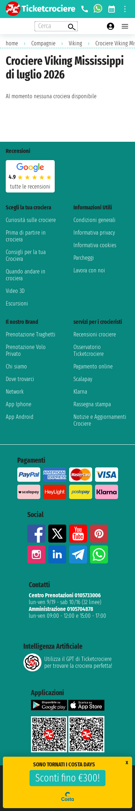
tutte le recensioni (30, 186)
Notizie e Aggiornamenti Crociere (99, 420)
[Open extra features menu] (56, 26)
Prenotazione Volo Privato (26, 350)
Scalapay (82, 379)
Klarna (80, 391)
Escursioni (17, 303)
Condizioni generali (94, 220)
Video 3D (15, 290)
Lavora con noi (89, 270)
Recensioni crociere (94, 334)
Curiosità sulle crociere (31, 220)
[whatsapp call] (98, 9)
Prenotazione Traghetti (30, 334)
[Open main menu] (125, 26)
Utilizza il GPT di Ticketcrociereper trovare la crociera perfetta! (67, 662)
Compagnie (43, 43)
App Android (19, 416)
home (12, 43)
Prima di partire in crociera (26, 236)
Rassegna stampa (92, 404)
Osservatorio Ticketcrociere (88, 350)
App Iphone (18, 404)
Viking (75, 43)
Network (15, 391)
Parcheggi (83, 257)
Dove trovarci (20, 379)
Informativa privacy (94, 232)
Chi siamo (16, 366)
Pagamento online (93, 366)
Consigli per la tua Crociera (26, 255)
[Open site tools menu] (125, 9)
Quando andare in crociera (25, 275)
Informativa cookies (94, 245)
